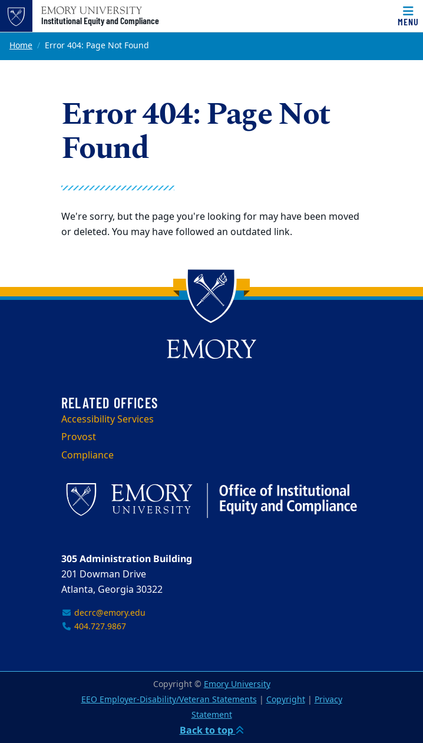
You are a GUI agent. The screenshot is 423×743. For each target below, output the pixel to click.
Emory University (237, 684)
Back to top (212, 730)
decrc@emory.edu (103, 613)
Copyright (285, 700)
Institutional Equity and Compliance (100, 20)
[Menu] (408, 15)
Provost (78, 437)
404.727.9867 (93, 626)
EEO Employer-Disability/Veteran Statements (169, 700)
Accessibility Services (107, 419)
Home (20, 45)
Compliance (87, 455)
